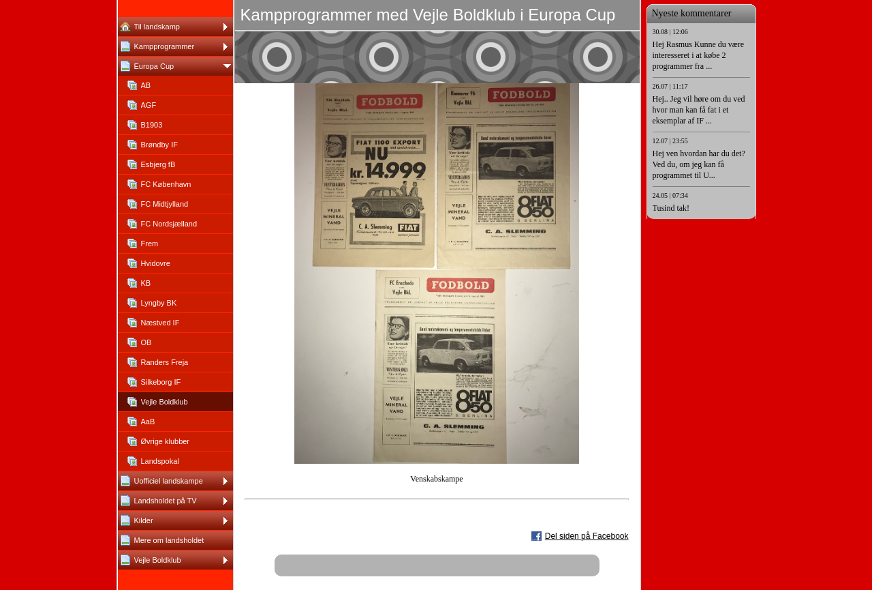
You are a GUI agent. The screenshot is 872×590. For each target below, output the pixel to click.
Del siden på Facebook (587, 536)
